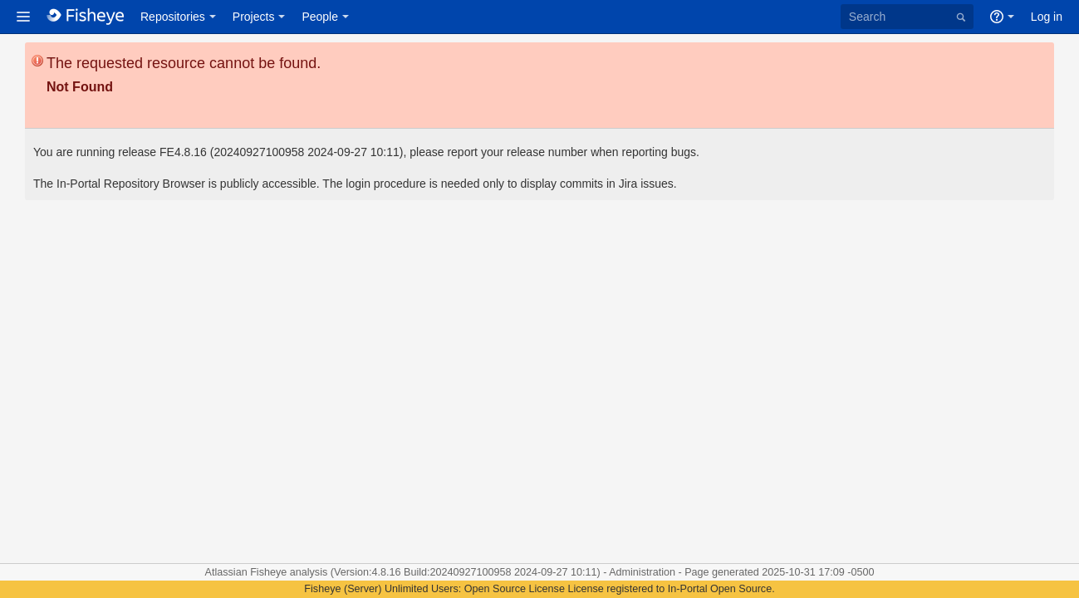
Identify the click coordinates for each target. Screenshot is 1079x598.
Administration (642, 572)
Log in (1046, 16)
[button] (23, 16)
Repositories (172, 16)
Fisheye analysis (290, 572)
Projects (254, 16)
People (320, 16)
